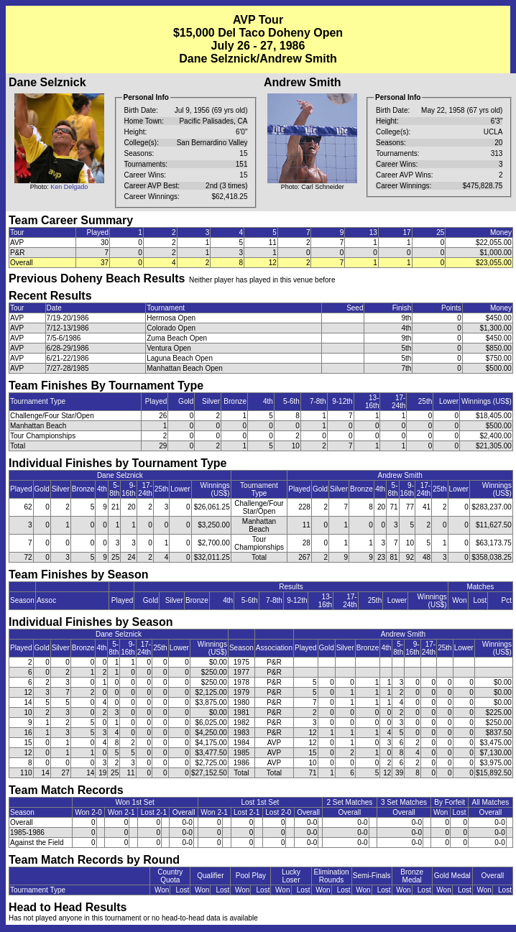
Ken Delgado (69, 186)
